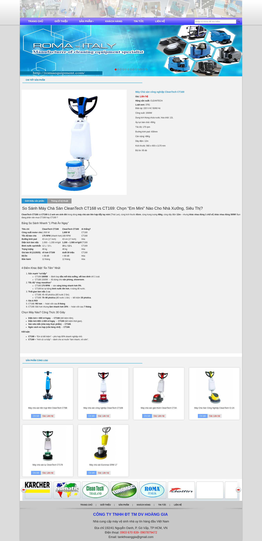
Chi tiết (36, 416)
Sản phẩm (86, 21)
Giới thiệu (61, 21)
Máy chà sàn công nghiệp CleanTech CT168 (103, 408)
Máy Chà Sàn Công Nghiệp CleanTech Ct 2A (214, 408)
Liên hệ (160, 21)
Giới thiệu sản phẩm (34, 201)
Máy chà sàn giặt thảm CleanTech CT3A (159, 408)
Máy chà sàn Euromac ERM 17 (103, 465)
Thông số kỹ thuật (59, 201)
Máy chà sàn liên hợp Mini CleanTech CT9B (47, 408)
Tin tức (139, 21)
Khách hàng (113, 21)
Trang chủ (35, 21)
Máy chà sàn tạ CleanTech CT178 (48, 465)
